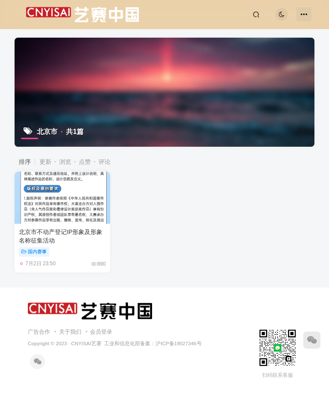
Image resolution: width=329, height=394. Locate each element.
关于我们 (70, 332)
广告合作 (39, 332)
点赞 (85, 161)
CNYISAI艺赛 (86, 343)
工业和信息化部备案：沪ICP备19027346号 (152, 343)
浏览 (65, 161)
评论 (105, 161)
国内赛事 (34, 251)
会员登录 (101, 332)
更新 (45, 161)
